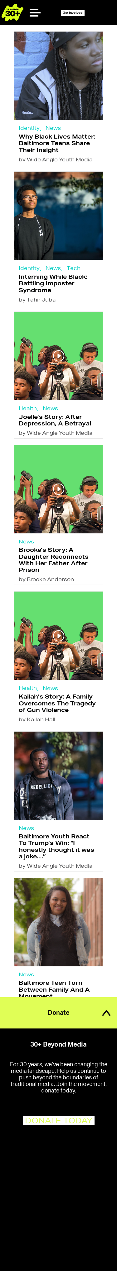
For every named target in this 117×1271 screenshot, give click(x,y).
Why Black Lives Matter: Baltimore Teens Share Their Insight (57, 143)
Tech (73, 268)
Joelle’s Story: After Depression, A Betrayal (55, 420)
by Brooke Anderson (46, 579)
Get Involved (73, 12)
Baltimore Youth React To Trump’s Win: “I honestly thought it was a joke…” (56, 846)
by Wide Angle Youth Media (56, 159)
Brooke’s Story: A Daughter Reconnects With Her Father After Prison (54, 559)
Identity (29, 128)
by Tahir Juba (37, 299)
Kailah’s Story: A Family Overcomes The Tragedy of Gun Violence (57, 703)
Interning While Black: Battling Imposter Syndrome (53, 283)
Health (28, 408)
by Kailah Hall (37, 719)
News (53, 128)
